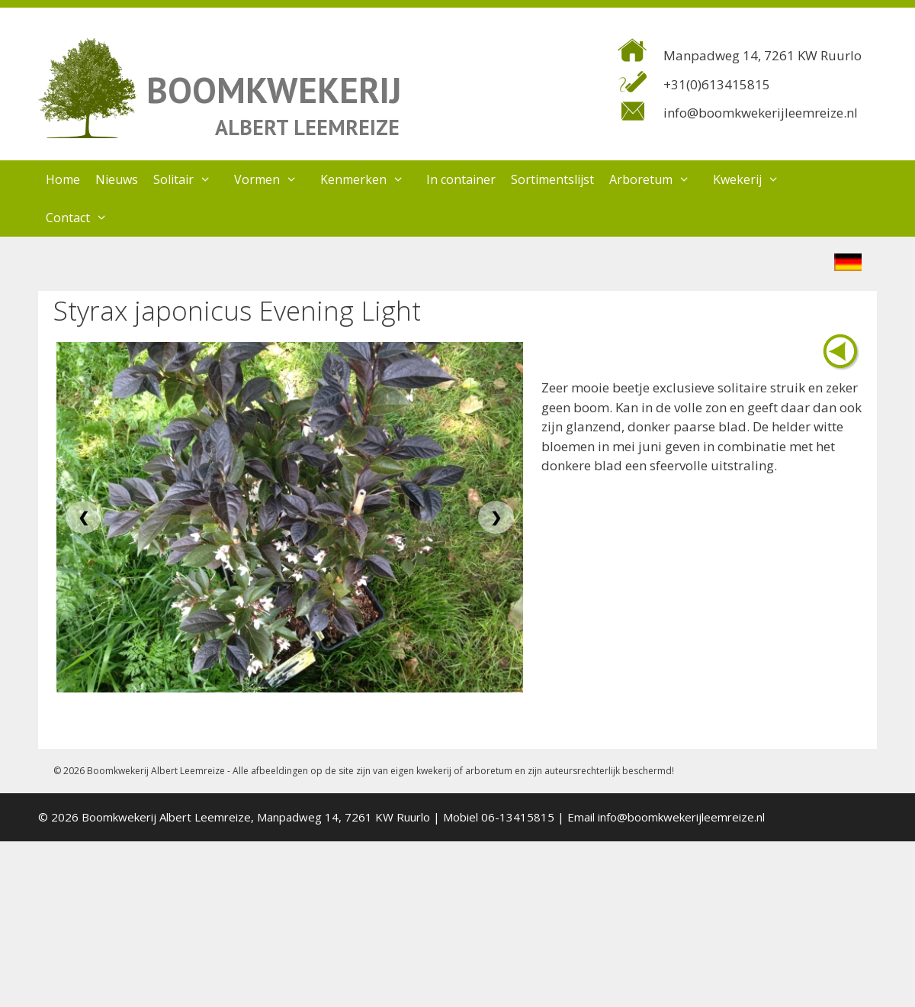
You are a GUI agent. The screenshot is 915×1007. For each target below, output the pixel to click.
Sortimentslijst (552, 179)
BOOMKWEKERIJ (273, 89)
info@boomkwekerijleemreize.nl (760, 112)
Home (63, 179)
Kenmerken (369, 179)
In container (461, 179)
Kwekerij (754, 179)
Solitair (189, 179)
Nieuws (116, 179)
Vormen (273, 179)
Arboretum (657, 179)
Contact (84, 217)
